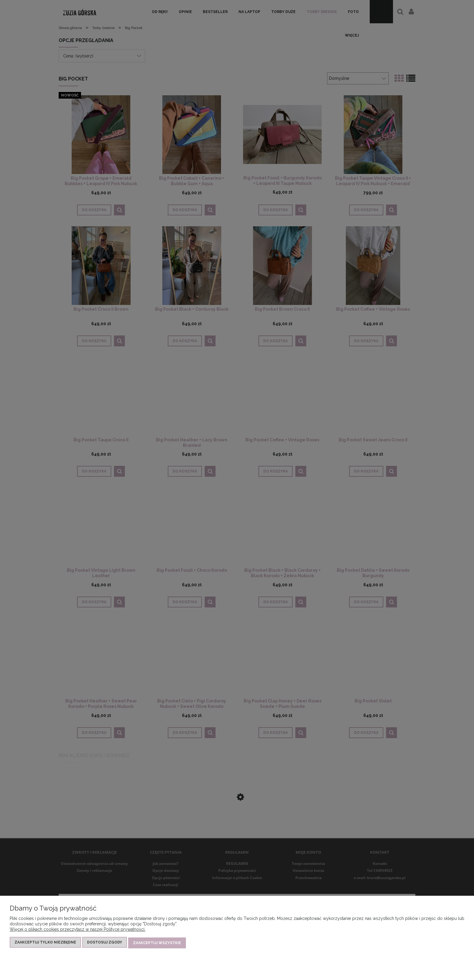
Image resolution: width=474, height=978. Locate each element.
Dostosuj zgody (104, 943)
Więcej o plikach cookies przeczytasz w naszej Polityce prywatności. (77, 930)
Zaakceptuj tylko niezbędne (45, 943)
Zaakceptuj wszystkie (157, 943)
